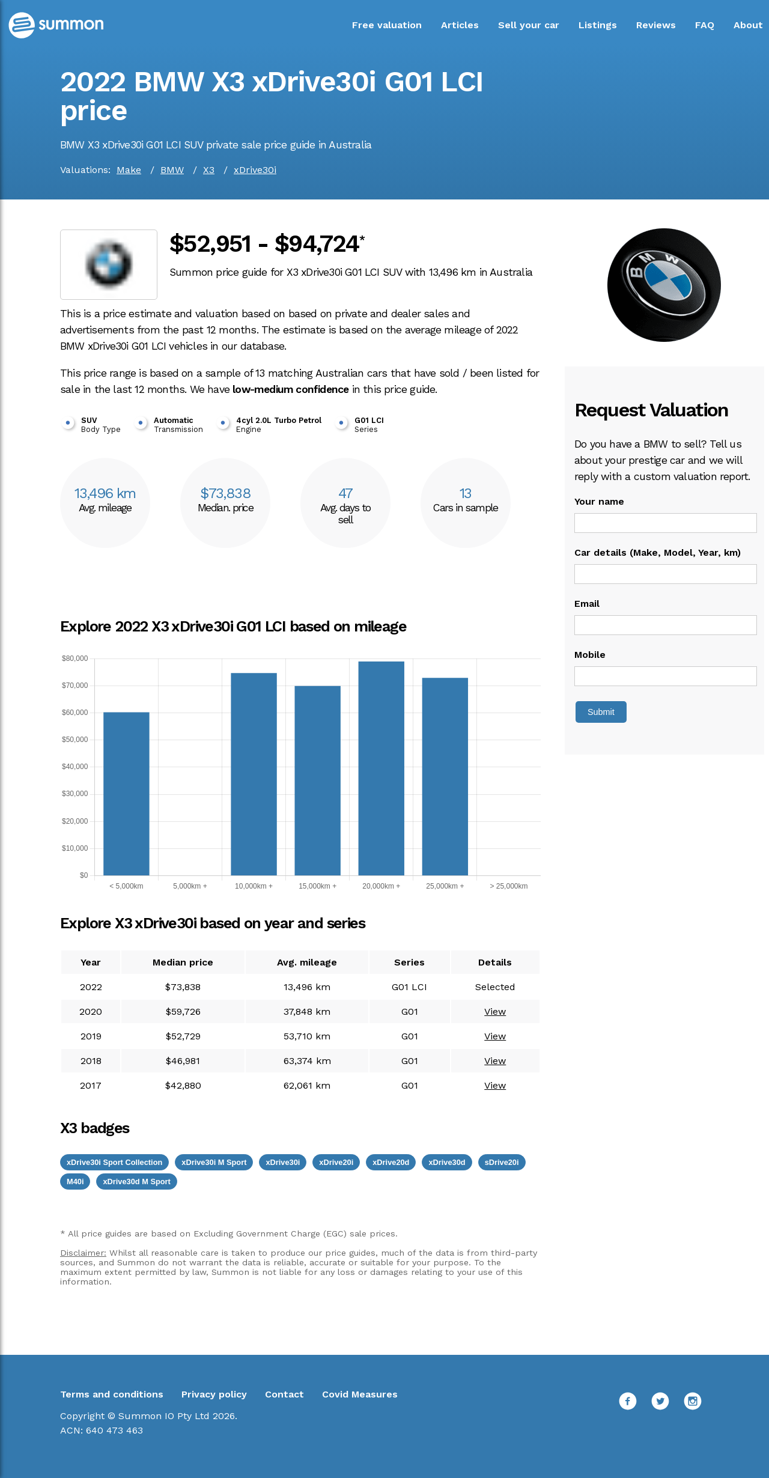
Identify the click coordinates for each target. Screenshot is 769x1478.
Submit (601, 712)
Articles (460, 25)
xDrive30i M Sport (213, 1162)
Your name (599, 501)
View (495, 1011)
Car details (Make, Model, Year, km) (657, 552)
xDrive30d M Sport (136, 1181)
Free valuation (387, 25)
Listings (598, 25)
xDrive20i (336, 1162)
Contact (284, 1394)
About (748, 25)
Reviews (656, 25)
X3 (208, 169)
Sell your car (528, 25)
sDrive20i (502, 1162)
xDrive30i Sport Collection (114, 1162)
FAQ (704, 25)
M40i (75, 1181)
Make (129, 169)
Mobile (590, 654)
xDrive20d (390, 1162)
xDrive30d (446, 1162)
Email (587, 603)
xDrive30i (255, 169)
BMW (172, 169)
